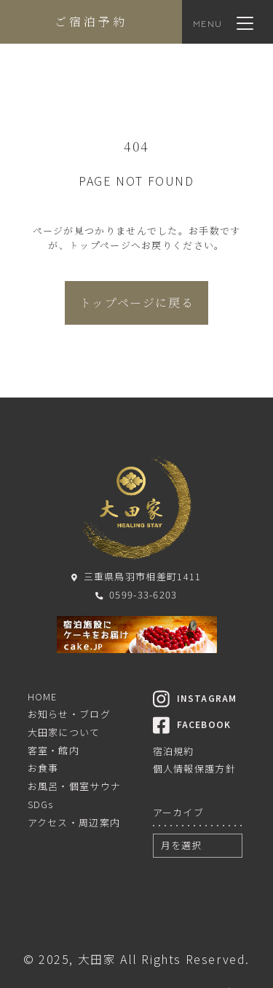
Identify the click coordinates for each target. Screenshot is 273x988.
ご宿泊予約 (91, 21)
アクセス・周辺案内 (74, 822)
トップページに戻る (136, 302)
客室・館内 (54, 750)
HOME (43, 696)
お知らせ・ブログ (69, 714)
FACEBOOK (192, 724)
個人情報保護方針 (194, 768)
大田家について (64, 732)
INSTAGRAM (195, 698)
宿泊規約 (173, 751)
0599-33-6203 (136, 594)
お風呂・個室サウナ (75, 786)
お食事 (43, 768)
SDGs (41, 804)
